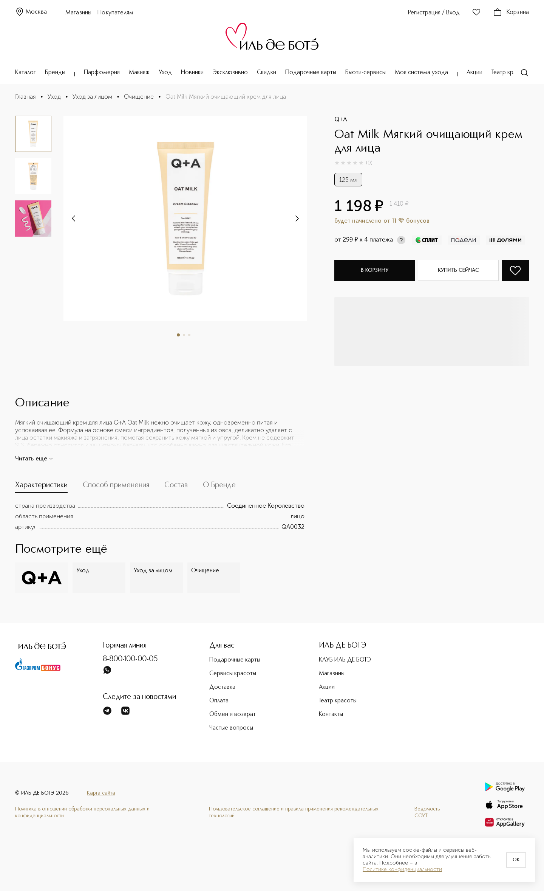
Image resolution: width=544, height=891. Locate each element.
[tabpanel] (159, 516)
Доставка (222, 687)
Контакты (331, 714)
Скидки (266, 73)
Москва (31, 12)
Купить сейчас (458, 270)
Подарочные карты (310, 73)
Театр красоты (510, 73)
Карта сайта (101, 793)
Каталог (25, 73)
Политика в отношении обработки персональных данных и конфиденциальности (82, 812)
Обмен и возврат (232, 714)
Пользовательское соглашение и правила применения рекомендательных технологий (294, 812)
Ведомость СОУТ (427, 812)
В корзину (374, 270)
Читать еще (34, 459)
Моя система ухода (421, 73)
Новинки (192, 73)
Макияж (139, 73)
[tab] (41, 487)
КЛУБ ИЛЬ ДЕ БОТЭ (345, 660)
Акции (474, 73)
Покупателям (115, 13)
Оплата (219, 701)
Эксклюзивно (230, 73)
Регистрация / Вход (434, 13)
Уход (165, 73)
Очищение (139, 96)
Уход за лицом (92, 96)
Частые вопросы (231, 728)
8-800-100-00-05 (130, 659)
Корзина (511, 12)
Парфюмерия (102, 73)
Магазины (78, 13)
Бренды (55, 73)
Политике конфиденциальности (402, 869)
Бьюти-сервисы (365, 73)
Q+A (340, 120)
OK (516, 860)
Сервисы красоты (232, 674)
